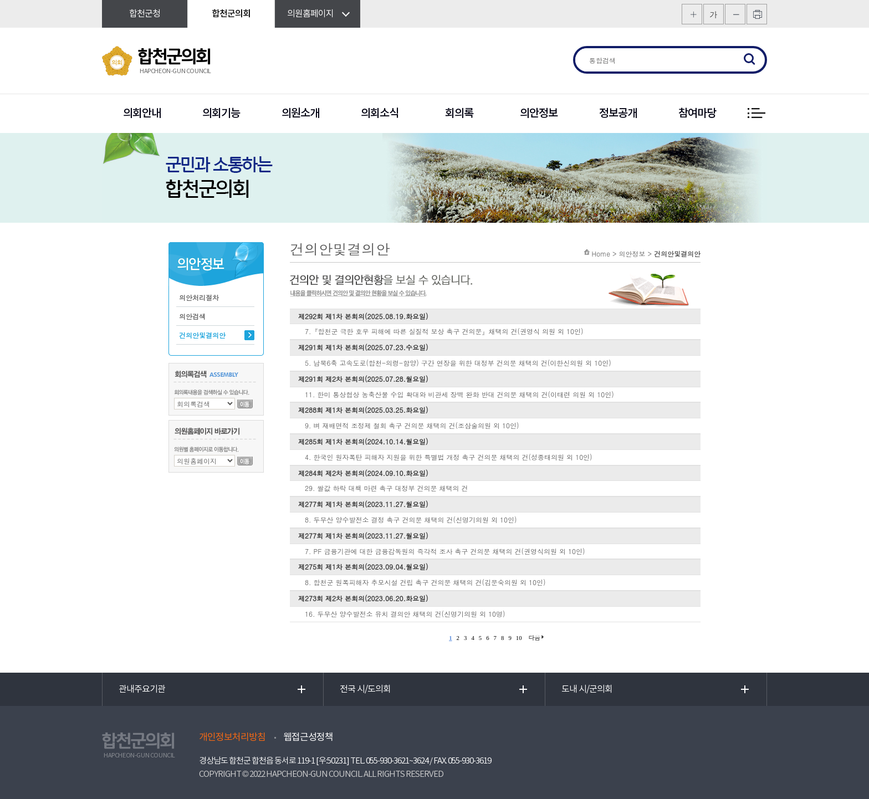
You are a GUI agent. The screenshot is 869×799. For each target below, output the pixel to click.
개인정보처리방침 (232, 737)
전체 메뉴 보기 (756, 114)
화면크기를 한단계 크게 (692, 14)
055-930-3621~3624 (397, 761)
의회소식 (379, 113)
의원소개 (300, 113)
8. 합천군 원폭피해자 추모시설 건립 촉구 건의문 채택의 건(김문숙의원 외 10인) (425, 582)
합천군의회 (231, 14)
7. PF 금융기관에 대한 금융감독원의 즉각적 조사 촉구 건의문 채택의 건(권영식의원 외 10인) (445, 551)
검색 (749, 59)
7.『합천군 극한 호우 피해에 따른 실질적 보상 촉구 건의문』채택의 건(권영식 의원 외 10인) (444, 331)
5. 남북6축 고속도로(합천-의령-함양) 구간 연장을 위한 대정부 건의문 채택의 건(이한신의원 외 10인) (458, 362)
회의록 (459, 113)
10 (519, 637)
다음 (534, 637)
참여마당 (697, 113)
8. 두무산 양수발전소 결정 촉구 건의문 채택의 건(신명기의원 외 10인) (411, 519)
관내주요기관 (142, 689)
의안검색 (192, 316)
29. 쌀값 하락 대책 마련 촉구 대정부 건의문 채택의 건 (386, 488)
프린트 (757, 14)
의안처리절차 (199, 297)
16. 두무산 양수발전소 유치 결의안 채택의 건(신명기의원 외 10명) (405, 613)
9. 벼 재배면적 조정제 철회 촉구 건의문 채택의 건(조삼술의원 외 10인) (412, 425)
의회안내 (142, 113)
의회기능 (221, 113)
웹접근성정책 (308, 737)
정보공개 (618, 113)
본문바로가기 (0, 0)
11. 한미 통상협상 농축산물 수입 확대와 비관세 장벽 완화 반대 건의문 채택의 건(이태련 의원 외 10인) (459, 394)
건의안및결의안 (202, 335)
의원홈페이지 (310, 14)
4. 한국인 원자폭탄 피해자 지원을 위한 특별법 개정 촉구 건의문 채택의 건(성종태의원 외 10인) (448, 457)
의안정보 (539, 113)
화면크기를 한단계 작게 (735, 14)
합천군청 (144, 14)
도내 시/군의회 (586, 689)
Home (600, 253)
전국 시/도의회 (365, 689)
